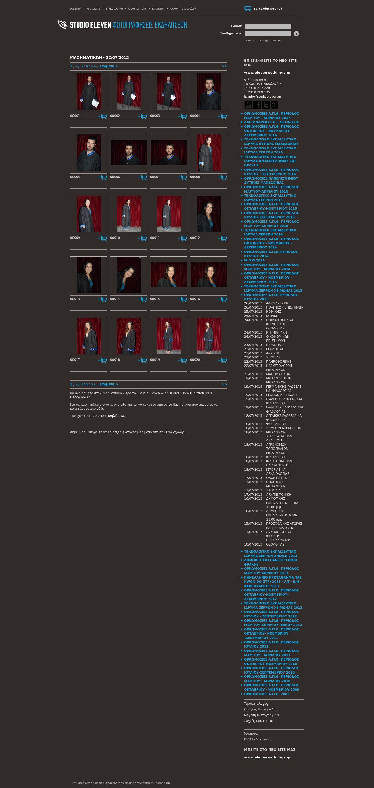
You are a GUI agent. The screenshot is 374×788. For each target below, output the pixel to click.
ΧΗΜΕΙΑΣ (273, 357)
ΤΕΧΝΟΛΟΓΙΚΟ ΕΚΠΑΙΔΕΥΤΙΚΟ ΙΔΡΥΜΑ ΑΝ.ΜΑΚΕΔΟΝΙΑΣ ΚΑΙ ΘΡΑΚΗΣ (270, 161)
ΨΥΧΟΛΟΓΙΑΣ (276, 424)
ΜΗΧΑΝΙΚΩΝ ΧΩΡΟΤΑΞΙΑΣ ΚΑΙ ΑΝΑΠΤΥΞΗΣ (279, 437)
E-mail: (236, 26)
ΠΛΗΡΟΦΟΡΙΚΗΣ (278, 361)
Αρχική (75, 8)
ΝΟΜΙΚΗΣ (273, 311)
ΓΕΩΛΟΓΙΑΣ (275, 349)
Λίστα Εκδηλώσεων (110, 416)
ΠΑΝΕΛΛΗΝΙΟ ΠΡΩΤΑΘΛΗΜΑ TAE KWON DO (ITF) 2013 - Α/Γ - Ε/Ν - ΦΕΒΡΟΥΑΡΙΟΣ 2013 (273, 582)
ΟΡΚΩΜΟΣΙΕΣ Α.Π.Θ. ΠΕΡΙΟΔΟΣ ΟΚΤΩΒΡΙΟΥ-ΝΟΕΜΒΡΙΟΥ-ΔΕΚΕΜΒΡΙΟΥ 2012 (271, 594)
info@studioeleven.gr (264, 96)
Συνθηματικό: (231, 33)
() (267, 8)
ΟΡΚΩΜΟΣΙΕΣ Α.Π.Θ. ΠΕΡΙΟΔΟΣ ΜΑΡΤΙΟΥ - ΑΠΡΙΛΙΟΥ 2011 (271, 653)
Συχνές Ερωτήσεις (258, 721)
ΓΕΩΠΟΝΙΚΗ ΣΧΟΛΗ (281, 395)
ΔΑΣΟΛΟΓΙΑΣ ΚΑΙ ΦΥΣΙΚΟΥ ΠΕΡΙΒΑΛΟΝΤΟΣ (279, 536)
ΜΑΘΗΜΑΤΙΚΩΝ (278, 374)
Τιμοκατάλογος (256, 704)
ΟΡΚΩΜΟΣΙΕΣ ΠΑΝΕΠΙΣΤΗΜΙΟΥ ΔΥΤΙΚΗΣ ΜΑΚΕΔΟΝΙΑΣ (271, 181)
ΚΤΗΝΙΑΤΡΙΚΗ (276, 332)
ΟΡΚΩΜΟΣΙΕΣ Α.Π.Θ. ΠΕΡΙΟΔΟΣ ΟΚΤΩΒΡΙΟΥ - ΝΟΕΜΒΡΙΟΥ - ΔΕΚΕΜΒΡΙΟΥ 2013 (271, 278)
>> (224, 66)
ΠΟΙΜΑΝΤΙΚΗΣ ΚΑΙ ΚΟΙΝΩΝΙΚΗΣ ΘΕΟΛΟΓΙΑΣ (280, 324)
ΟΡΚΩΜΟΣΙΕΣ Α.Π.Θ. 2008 (267, 694)
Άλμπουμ (251, 733)
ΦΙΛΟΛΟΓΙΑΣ (275, 457)
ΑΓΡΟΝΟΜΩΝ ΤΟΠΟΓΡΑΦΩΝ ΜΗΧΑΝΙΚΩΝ (277, 449)
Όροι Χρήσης (137, 8)
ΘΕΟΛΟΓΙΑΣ (275, 544)
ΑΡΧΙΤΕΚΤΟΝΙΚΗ (278, 494)
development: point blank (153, 783)
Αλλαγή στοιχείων (183, 8)
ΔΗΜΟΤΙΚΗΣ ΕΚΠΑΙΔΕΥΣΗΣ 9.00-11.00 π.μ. (281, 515)
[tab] (274, 116)
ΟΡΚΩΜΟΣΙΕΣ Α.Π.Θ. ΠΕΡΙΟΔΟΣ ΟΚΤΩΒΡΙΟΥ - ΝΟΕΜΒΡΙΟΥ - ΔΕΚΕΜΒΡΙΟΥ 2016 (271, 131)
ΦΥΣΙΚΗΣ (273, 353)
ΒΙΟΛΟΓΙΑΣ (274, 345)
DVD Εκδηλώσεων (258, 739)
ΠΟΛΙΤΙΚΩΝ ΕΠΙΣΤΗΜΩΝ (285, 307)
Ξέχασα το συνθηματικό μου (263, 40)
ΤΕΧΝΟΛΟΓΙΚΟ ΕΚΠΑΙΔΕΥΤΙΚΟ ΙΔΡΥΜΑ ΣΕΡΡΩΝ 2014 (270, 232)
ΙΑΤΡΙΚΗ (272, 316)
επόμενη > (109, 66)
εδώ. (100, 409)
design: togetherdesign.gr (113, 783)
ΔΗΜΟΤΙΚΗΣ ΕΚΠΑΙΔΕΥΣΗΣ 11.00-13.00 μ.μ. (282, 503)
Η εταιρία (93, 8)
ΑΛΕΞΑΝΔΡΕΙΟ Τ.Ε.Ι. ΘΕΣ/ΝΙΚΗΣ (271, 122)
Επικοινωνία (114, 8)
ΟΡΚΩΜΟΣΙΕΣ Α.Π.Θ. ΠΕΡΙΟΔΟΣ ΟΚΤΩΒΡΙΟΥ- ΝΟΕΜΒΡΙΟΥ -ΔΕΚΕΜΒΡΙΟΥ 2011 (271, 633)
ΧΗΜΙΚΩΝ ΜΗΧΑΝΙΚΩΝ (283, 428)
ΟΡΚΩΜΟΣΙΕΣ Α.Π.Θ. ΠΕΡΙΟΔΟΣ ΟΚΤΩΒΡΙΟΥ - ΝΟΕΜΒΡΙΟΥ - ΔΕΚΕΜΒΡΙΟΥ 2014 (271, 243)
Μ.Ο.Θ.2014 (254, 260)
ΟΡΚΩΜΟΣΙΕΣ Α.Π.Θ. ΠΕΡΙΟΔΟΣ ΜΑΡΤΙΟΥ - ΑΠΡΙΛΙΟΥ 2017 (271, 116)
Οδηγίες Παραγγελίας (261, 709)
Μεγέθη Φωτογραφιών (261, 715)
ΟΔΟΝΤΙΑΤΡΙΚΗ (278, 478)
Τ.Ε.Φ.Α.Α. (274, 490)
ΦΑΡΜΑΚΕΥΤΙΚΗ (278, 303)
